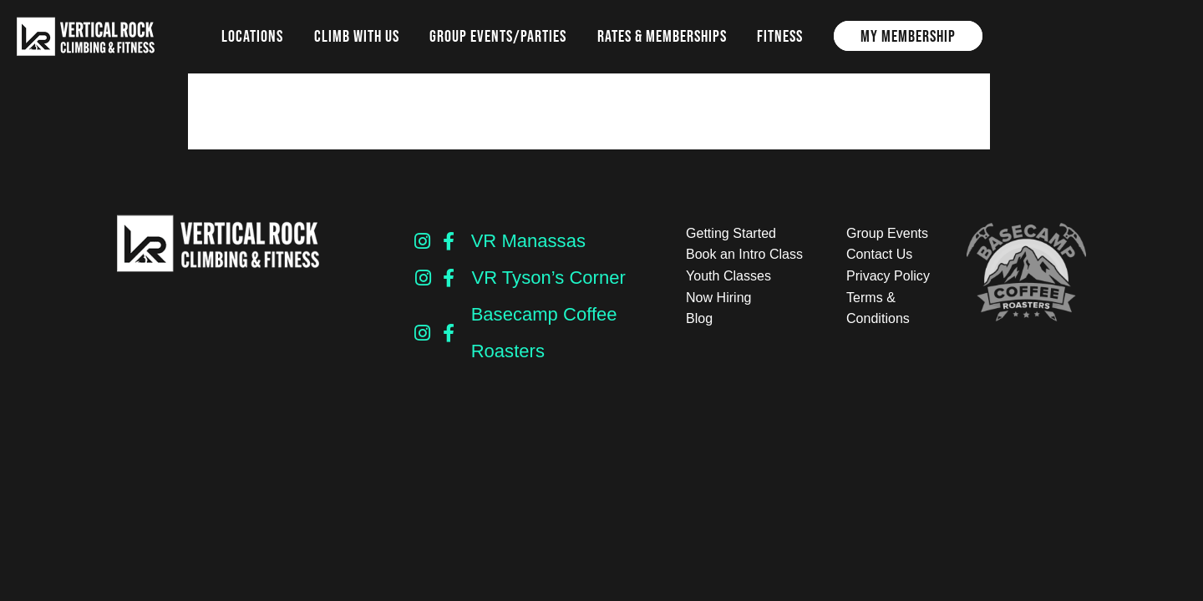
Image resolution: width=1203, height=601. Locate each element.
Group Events (887, 233)
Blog (699, 318)
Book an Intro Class (744, 254)
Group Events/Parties (497, 36)
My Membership (908, 36)
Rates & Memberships (662, 36)
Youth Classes (728, 276)
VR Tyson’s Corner (548, 277)
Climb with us (356, 36)
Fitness (780, 36)
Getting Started (731, 233)
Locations (252, 36)
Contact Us (879, 254)
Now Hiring (718, 297)
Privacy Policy (888, 276)
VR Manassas (528, 240)
